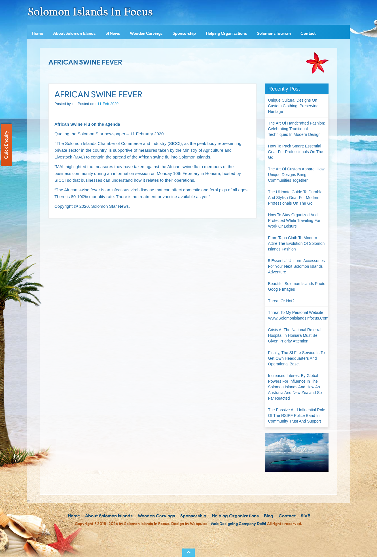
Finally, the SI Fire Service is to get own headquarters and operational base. (296, 358)
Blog (268, 516)
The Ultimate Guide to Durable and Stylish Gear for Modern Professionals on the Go (295, 197)
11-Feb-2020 (108, 104)
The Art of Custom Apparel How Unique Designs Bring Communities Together (296, 175)
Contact (308, 33)
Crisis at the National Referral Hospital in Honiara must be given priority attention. (294, 335)
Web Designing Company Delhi (238, 523)
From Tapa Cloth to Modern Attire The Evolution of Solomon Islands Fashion (296, 243)
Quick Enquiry (6, 145)
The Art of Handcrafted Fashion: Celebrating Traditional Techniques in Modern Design (296, 129)
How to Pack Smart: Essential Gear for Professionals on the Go (295, 152)
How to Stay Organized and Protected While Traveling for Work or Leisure (294, 220)
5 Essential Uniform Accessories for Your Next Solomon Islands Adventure (296, 266)
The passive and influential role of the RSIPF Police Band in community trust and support (296, 415)
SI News (112, 33)
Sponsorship (184, 33)
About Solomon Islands (74, 33)
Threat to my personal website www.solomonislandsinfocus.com (298, 315)
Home (37, 33)
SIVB (305, 516)
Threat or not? (281, 301)
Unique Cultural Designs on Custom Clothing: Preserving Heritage (293, 106)
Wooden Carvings (146, 33)
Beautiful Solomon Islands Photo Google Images (296, 286)
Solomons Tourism (274, 33)
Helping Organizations (226, 33)
